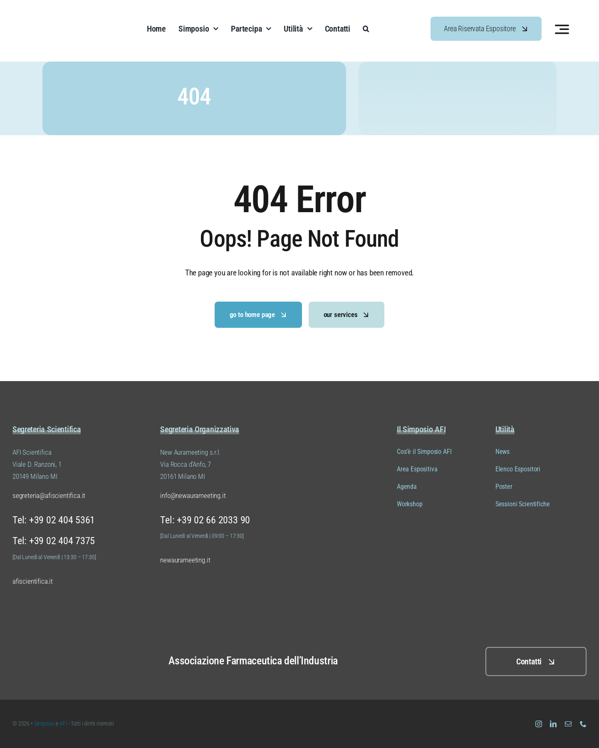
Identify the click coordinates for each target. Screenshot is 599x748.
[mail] (568, 724)
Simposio (44, 723)
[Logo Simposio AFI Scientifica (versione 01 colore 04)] (63, 12)
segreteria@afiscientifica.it (48, 495)
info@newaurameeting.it (192, 495)
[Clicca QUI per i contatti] (536, 661)
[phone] (583, 724)
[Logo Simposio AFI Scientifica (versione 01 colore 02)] (45, 644)
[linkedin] (553, 724)
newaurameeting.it (185, 560)
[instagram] (538, 724)
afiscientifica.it (32, 581)
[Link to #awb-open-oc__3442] (562, 29)
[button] (366, 28)
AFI (63, 723)
